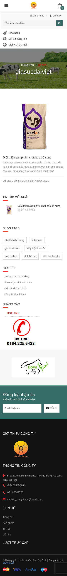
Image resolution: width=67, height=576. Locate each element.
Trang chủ (8, 517)
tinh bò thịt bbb (51, 256)
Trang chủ (27, 65)
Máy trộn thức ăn (36, 248)
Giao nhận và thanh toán (18, 282)
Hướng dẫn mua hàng (16, 276)
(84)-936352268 (16, 485)
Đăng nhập (37, 16)
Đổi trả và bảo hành (15, 288)
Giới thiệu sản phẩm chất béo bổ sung (27, 157)
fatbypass (36, 240)
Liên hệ (7, 534)
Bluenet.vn (8, 562)
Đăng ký (55, 16)
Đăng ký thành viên (15, 294)
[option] (33, 367)
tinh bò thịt (30, 256)
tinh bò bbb (11, 256)
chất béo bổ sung (14, 240)
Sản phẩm (8, 522)
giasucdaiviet (12, 248)
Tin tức (6, 528)
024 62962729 (15, 492)
